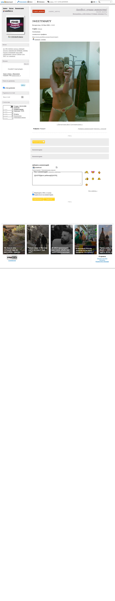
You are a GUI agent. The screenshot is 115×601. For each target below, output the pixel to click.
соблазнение (7, 54)
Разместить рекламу (102, 261)
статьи (14, 54)
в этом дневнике (9, 88)
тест (4, 56)
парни (17, 52)
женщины (5, 50)
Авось (51, 2)
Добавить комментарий (85, 129)
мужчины (5, 52)
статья (18, 54)
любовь (25, 50)
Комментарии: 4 (16, 75)
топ (8, 56)
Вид (95, 2)
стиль (23, 54)
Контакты (102, 260)
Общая (40, 29)
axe (4, 48)
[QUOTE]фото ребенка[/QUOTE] (57, 179)
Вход (31, 2)
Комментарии (19, 8)
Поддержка (92, 2)
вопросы (16, 48)
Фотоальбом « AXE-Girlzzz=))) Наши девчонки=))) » (90, 14)
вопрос (10, 49)
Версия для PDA (102, 258)
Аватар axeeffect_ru (15, 24)
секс (20, 52)
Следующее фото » (76, 124)
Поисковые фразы (20, 117)
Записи (5, 8)
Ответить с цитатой (99, 129)
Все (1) (26, 64)
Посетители (17, 116)
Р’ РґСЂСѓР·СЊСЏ (17, 37)
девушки (21, 49)
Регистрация (23, 2)
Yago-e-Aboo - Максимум (11, 74)
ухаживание (12, 56)
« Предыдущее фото (63, 124)
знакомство (12, 50)
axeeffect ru (4, 11)
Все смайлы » (92, 191)
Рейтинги (42, 2)
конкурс (20, 50)
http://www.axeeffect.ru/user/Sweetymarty (45, 37)
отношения (11, 52)
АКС (6, 49)
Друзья (11, 8)
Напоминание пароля (48, 170)
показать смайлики (54, 172)
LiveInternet (7, 2)
